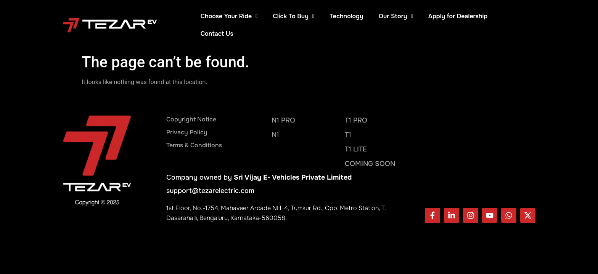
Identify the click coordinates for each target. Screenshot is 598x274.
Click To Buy (293, 16)
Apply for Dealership (457, 16)
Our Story (396, 16)
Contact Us (519, 16)
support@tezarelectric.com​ (210, 173)
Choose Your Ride (229, 16)
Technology (346, 16)
